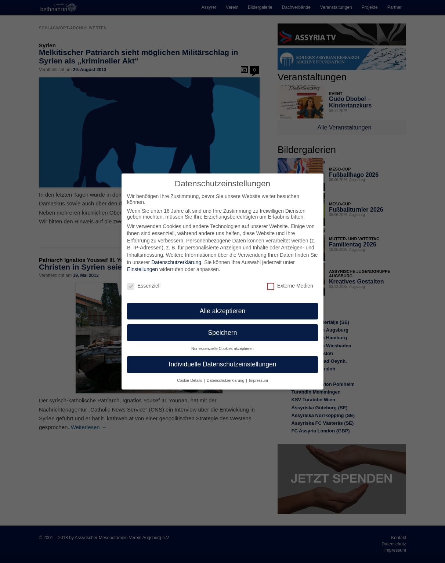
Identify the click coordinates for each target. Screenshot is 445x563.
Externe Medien (290, 281)
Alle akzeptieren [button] (223, 305)
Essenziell (143, 281)
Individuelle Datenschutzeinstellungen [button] (222, 359)
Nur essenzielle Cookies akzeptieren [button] (222, 343)
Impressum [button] (258, 375)
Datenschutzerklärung (176, 257)
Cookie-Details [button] (190, 375)
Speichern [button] (222, 327)
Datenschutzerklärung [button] (226, 375)
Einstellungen (142, 264)
